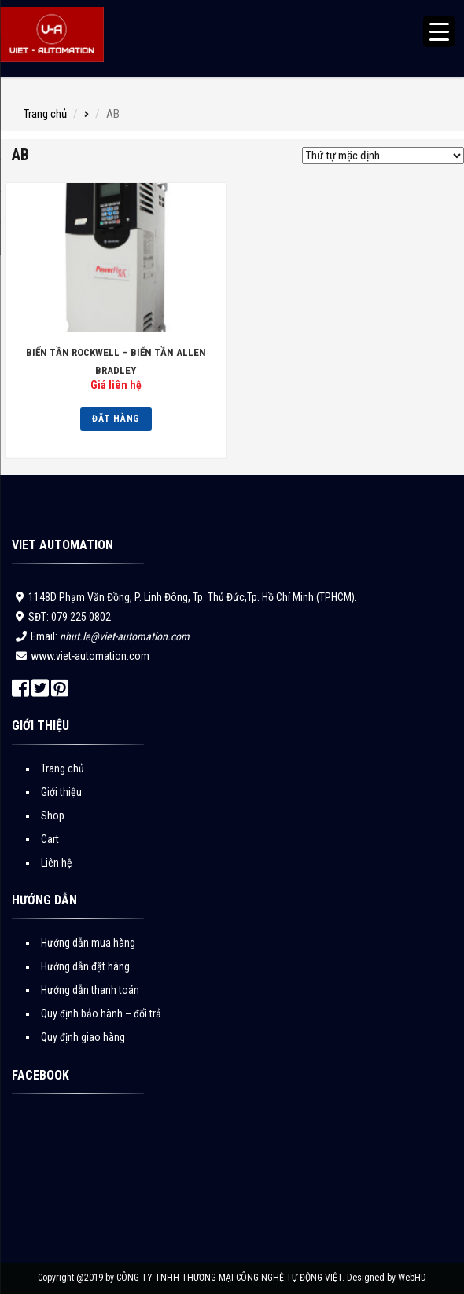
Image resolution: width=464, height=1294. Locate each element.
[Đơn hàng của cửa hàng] (383, 155)
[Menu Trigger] (439, 31)
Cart (50, 839)
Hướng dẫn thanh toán (90, 990)
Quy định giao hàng (83, 1037)
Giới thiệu (61, 792)
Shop (52, 815)
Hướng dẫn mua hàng (88, 943)
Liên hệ (56, 862)
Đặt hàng (116, 418)
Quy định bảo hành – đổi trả (101, 1013)
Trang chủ (45, 114)
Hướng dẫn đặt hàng (85, 966)
